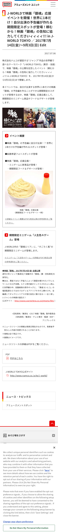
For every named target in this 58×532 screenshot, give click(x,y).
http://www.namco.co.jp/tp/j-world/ (28, 375)
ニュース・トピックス (18, 396)
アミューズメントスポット (19, 405)
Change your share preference (18, 523)
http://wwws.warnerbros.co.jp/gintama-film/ (34, 300)
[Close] (54, 449)
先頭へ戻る (52, 423)
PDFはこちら (16, 358)
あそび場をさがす (16, 435)
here (47, 471)
